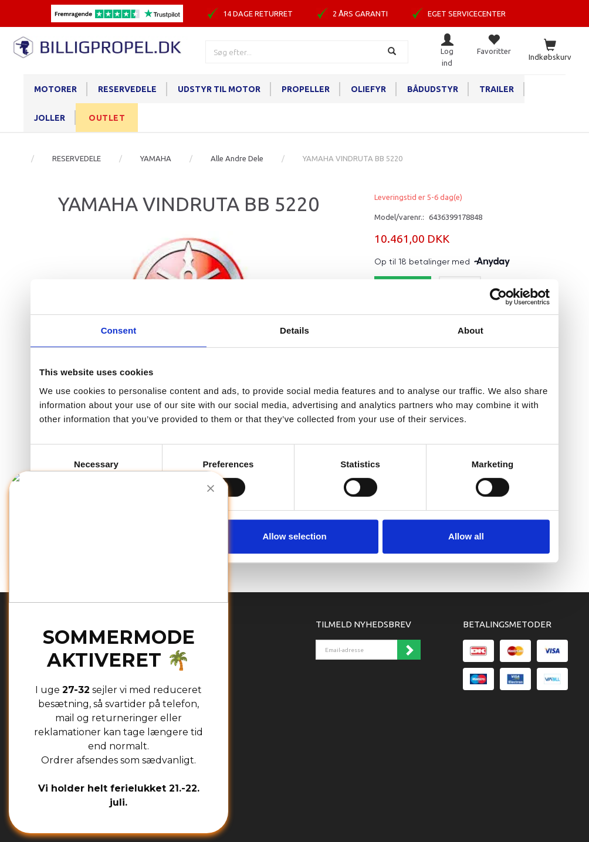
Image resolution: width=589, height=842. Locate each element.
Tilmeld (409, 650)
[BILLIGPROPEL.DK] (98, 46)
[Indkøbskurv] (550, 51)
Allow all (466, 536)
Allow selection (294, 536)
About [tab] (470, 330)
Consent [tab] (119, 330)
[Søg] (393, 51)
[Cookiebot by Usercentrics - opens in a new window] (498, 296)
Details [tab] (294, 330)
